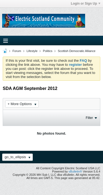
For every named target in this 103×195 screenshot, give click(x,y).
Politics (47, 51)
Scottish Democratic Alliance (76, 51)
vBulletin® (75, 171)
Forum (16, 51)
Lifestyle (32, 51)
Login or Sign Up (85, 3)
